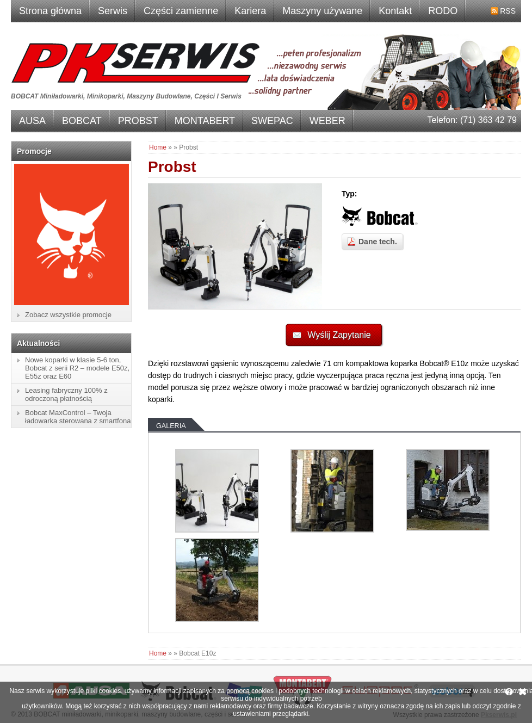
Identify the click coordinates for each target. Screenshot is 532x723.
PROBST (138, 120)
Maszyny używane (322, 10)
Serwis (112, 10)
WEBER (327, 120)
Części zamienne (181, 10)
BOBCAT (82, 120)
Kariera (250, 10)
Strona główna (50, 10)
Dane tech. (377, 241)
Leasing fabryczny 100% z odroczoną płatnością (66, 394)
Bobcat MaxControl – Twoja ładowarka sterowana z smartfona (78, 417)
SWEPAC (272, 120)
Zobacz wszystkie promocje (68, 315)
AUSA (32, 120)
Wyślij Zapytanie (338, 334)
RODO (442, 10)
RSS (508, 11)
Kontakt (395, 10)
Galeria (171, 426)
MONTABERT (205, 120)
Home (157, 147)
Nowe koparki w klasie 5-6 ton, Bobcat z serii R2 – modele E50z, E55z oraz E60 (77, 368)
